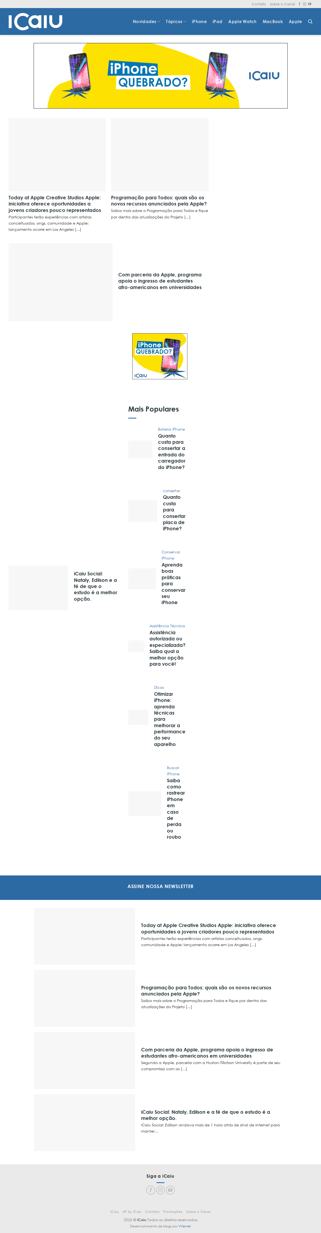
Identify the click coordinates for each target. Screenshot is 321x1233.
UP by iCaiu (132, 1212)
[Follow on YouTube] (309, 4)
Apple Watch (242, 21)
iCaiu (114, 1212)
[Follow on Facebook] (299, 4)
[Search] (310, 21)
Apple (295, 21)
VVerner (185, 1226)
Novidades (146, 21)
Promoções (173, 1212)
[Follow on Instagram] (304, 4)
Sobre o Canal (282, 4)
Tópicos (176, 21)
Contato (259, 4)
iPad (217, 21)
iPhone (199, 21)
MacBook (273, 21)
